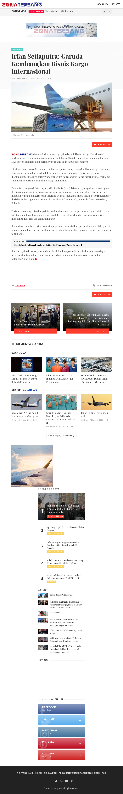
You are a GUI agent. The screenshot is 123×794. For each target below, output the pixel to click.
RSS (104, 773)
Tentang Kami (25, 773)
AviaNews (17, 49)
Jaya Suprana (36, 11)
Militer (51, 582)
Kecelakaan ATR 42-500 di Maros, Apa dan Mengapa (24, 414)
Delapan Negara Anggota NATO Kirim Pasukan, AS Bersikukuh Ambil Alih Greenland (63, 545)
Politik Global (55, 534)
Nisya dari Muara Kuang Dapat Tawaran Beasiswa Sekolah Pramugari (24, 378)
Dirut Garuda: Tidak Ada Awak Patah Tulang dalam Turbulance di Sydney (94, 378)
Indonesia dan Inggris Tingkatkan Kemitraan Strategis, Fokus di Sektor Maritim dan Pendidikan (66, 604)
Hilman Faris (20, 78)
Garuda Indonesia (105, 285)
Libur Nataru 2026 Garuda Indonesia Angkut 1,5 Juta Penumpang (60, 378)
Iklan (38, 773)
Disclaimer (50, 773)
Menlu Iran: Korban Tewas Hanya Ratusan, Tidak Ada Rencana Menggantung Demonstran (64, 622)
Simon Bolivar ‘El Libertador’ (60, 11)
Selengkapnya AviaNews (61, 435)
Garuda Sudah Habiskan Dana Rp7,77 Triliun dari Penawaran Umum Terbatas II (48, 245)
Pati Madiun (55, 612)
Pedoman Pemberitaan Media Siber (79, 773)
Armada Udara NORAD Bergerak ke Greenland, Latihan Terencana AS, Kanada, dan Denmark (65, 649)
